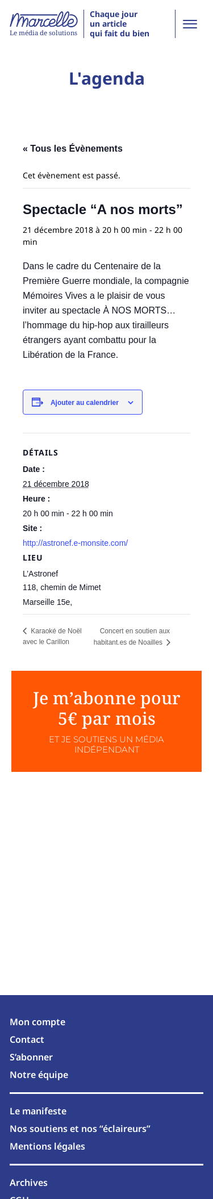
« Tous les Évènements (73, 148)
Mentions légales (47, 1146)
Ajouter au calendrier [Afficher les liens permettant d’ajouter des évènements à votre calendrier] (85, 403)
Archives (29, 1182)
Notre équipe (39, 1074)
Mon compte (37, 1022)
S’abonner (31, 1057)
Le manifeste (38, 1111)
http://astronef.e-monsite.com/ (75, 543)
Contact (27, 1039)
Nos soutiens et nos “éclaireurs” (80, 1128)
